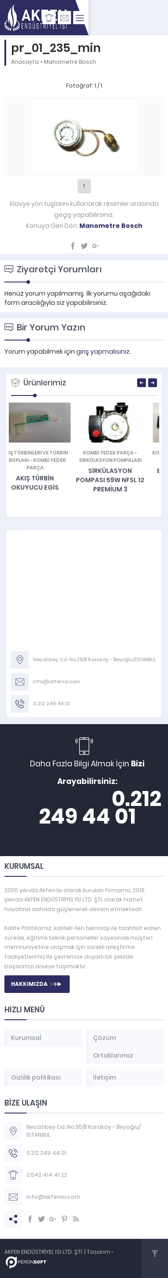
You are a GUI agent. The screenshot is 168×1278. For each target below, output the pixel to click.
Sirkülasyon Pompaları (121, 460)
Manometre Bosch (70, 62)
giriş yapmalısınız (103, 351)
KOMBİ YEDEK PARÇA (119, 452)
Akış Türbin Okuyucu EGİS (46, 483)
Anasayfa (25, 62)
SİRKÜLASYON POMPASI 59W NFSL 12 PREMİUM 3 (121, 480)
